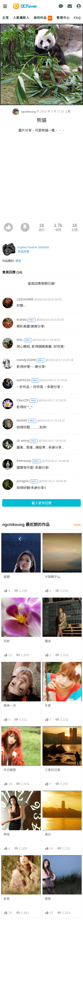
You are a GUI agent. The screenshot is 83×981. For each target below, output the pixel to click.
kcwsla (22, 319)
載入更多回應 (42, 503)
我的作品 (43, 18)
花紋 (7, 641)
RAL (20, 339)
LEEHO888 (25, 299)
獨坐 (48, 641)
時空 (7, 834)
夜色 (48, 863)
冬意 (48, 705)
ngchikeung (24, 111)
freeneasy (24, 461)
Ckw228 (23, 400)
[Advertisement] (41, 179)
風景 (18, 261)
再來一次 (10, 705)
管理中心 (62, 18)
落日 (48, 834)
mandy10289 (26, 360)
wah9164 (23, 380)
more (77, 524)
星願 (7, 577)
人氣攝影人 (21, 18)
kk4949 (22, 420)
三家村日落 (52, 770)
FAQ (77, 18)
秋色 (7, 863)
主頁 (5, 18)
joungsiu (23, 481)
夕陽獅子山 (52, 577)
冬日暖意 (10, 770)
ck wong (23, 440)
